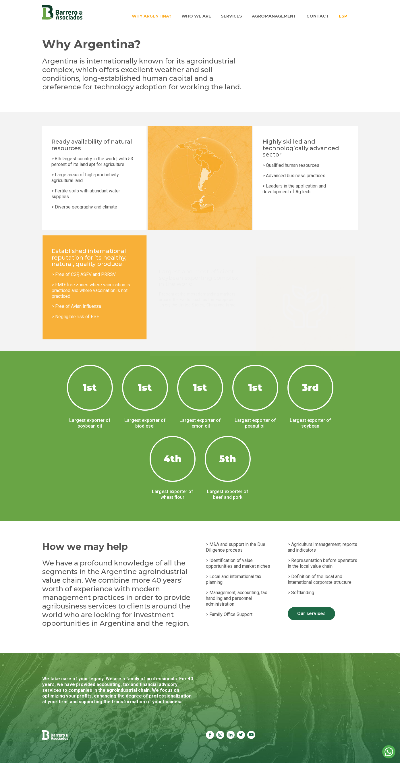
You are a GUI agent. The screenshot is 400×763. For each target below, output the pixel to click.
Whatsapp (388, 751)
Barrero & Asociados (62, 12)
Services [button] (234, 15)
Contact (319, 15)
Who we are (200, 15)
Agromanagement (276, 15)
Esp (343, 15)
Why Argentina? (156, 15)
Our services (311, 613)
